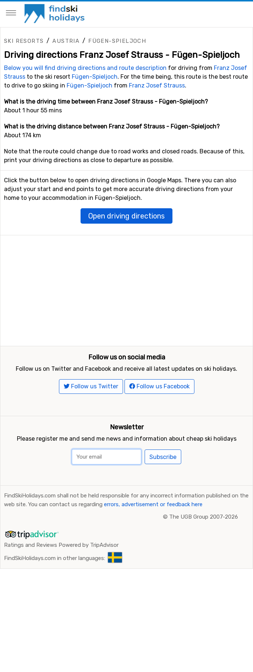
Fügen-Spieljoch (117, 41)
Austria (65, 41)
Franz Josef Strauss (157, 85)
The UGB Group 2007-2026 (203, 540)
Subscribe (162, 480)
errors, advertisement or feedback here (153, 527)
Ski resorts (24, 41)
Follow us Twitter (91, 409)
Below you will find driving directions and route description (85, 67)
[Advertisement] (126, 286)
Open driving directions (126, 216)
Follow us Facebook (159, 409)
